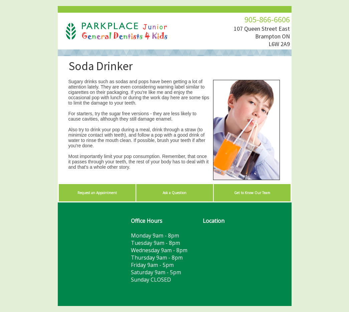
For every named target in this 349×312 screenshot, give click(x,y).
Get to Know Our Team (252, 192)
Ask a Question (174, 192)
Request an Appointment (97, 192)
